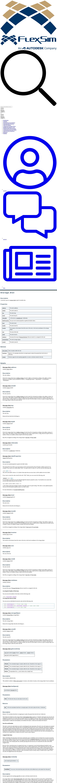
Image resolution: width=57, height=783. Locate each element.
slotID (3, 334)
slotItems (4, 337)
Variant (8, 387)
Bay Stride (34, 437)
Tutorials (5, 121)
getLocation (4, 350)
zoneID (3, 342)
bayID (3, 315)
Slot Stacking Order (27, 717)
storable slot (19, 318)
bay (3, 313)
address (4, 308)
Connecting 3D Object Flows (9, 126)
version (2, 108)
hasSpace (4, 353)
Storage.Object (10, 615)
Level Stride (35, 527)
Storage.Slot (7, 367)
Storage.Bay (9, 407)
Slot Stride (34, 575)
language (2, 110)
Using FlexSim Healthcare (8, 131)
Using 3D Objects (7, 125)
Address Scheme (20, 378)
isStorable (4, 318)
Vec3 (8, 534)
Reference (5, 132)
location (4, 328)
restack (4, 357)
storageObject (5, 339)
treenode (16, 489)
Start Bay (28, 437)
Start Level (28, 527)
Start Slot (28, 575)
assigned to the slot (35, 739)
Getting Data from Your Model (9, 129)
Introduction (5, 120)
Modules (5, 133)
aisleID (3, 310)
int (7, 444)
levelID (3, 325)
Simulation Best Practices (8, 123)
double (14, 652)
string (8, 369)
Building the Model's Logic (9, 127)
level (3, 323)
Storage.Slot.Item (23, 337)
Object (15, 681)
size (3, 332)
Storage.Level (10, 497)
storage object (13, 300)
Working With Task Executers (9, 128)
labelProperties (5, 320)
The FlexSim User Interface (9, 122)
